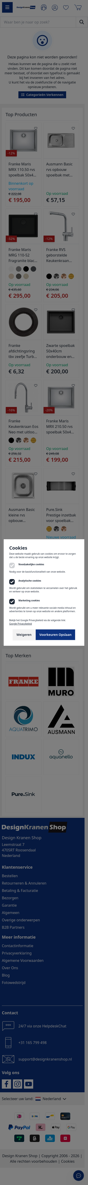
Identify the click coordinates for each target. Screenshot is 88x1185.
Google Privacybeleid (20, 623)
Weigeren (24, 634)
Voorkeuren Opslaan (55, 634)
